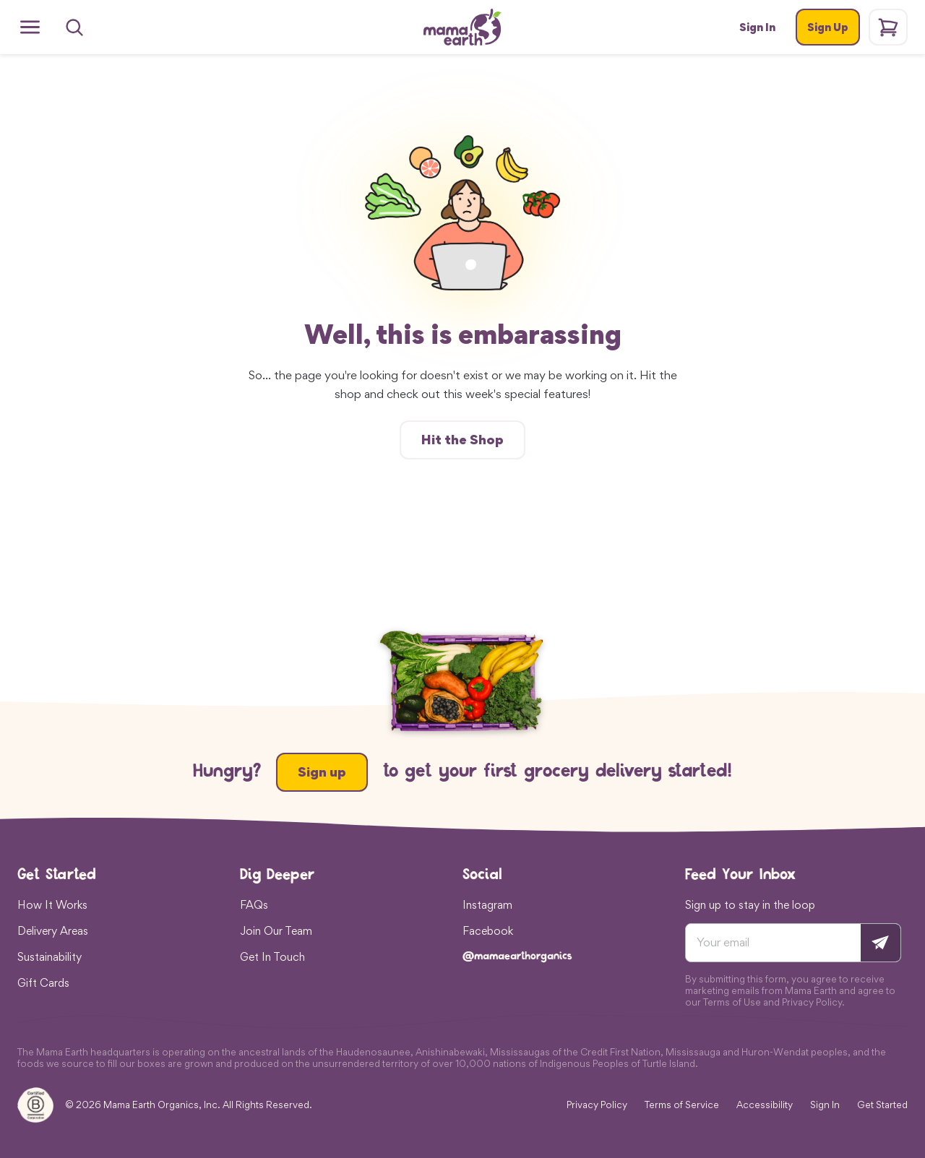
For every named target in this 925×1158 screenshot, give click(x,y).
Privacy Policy (597, 1105)
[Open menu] (30, 27)
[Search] (74, 27)
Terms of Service (682, 1105)
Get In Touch (272, 956)
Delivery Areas (52, 930)
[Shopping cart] (888, 27)
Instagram (487, 904)
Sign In (825, 1105)
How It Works (52, 904)
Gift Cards (43, 982)
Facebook (487, 930)
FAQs (254, 904)
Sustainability (49, 956)
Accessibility (764, 1105)
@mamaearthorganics (517, 957)
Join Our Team (276, 930)
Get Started (882, 1105)
